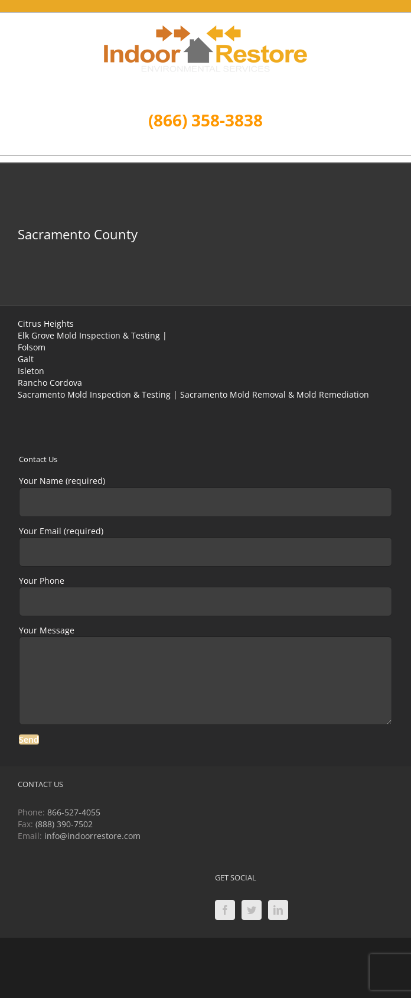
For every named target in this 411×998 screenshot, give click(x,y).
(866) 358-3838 (205, 120)
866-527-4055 (73, 812)
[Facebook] (225, 910)
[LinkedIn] (278, 910)
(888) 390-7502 (64, 824)
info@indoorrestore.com (92, 835)
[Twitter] (252, 910)
